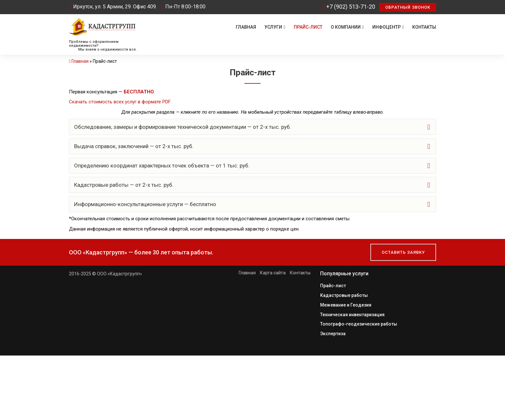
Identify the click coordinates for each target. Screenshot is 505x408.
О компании (347, 27)
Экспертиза (333, 332)
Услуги (274, 27)
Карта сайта (273, 272)
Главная (246, 27)
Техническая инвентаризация (352, 313)
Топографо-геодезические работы (358, 323)
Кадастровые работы (344, 295)
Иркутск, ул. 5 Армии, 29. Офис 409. (113, 7)
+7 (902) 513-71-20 (348, 6)
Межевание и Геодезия (345, 304)
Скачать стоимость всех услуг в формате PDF (120, 102)
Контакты (424, 27)
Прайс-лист (308, 27)
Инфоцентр (388, 27)
